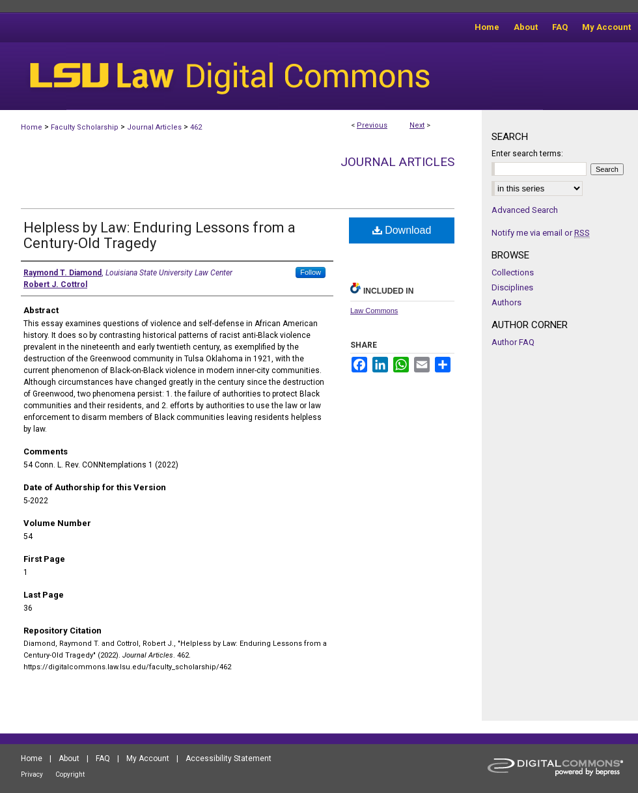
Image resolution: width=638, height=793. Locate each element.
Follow (310, 272)
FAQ (103, 758)
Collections (513, 272)
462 (196, 127)
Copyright (70, 774)
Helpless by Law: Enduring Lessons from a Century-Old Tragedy (159, 235)
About (69, 758)
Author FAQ (513, 342)
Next (416, 125)
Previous (372, 125)
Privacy (32, 774)
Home (31, 127)
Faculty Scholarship (84, 127)
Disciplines (512, 287)
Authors (506, 302)
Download (402, 230)
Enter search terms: (527, 153)
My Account (147, 758)
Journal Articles (154, 127)
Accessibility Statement (228, 758)
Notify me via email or (541, 233)
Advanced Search (525, 210)
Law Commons (374, 310)
